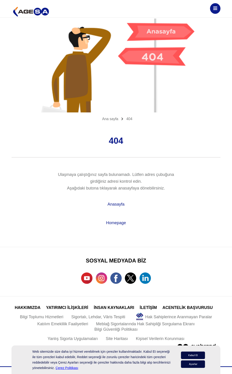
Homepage (116, 223)
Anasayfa (115, 204)
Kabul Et (193, 355)
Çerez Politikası (67, 368)
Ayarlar (193, 364)
